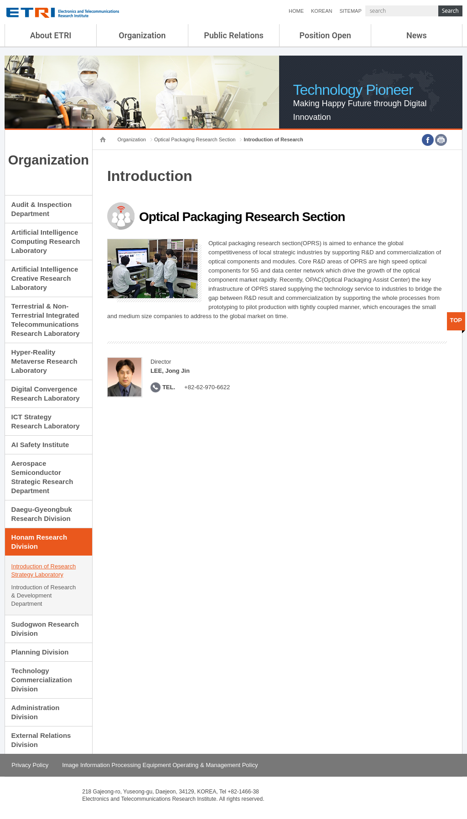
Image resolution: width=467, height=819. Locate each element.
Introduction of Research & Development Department (43, 595)
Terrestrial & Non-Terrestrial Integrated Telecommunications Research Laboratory (45, 319)
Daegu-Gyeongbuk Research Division (41, 513)
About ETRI (51, 35)
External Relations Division (41, 739)
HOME (296, 11)
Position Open (325, 35)
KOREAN (321, 11)
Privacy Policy (29, 765)
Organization (142, 35)
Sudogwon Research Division (45, 628)
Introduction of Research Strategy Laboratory (43, 570)
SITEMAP (350, 11)
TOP (456, 320)
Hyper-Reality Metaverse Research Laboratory (44, 361)
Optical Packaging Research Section (195, 139)
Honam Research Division (39, 541)
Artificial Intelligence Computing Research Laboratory (45, 241)
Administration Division (35, 712)
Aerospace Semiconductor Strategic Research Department (42, 476)
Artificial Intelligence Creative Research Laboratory (44, 278)
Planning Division (40, 652)
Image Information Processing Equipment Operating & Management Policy (160, 765)
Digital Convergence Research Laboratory (45, 393)
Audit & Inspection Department (41, 209)
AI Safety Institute (40, 444)
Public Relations (234, 35)
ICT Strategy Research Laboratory (45, 421)
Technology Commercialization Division (41, 680)
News (416, 35)
